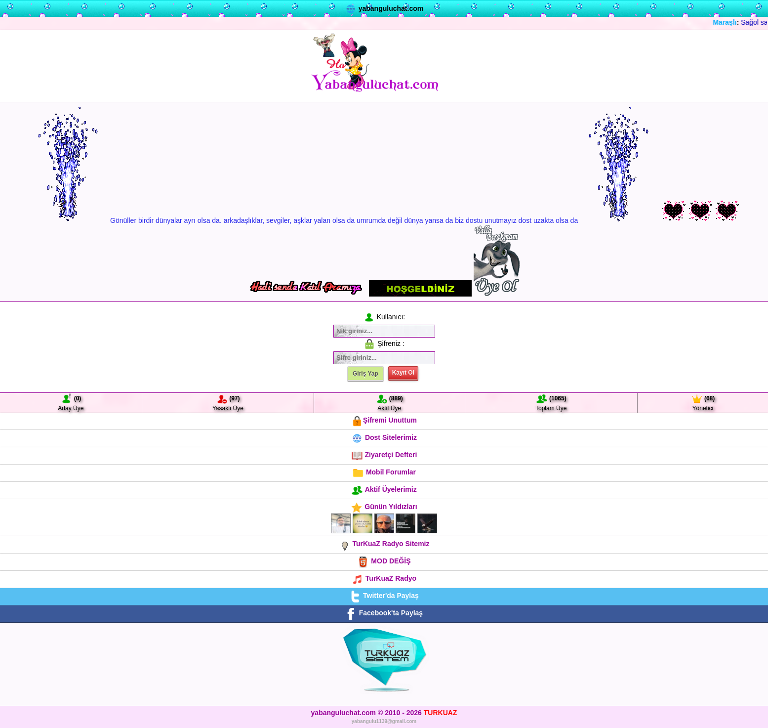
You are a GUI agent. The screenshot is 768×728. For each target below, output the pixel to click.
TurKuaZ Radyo (384, 578)
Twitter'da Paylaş (384, 596)
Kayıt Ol (403, 372)
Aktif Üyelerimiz (383, 489)
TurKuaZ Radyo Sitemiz (384, 544)
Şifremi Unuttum (384, 420)
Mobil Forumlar (384, 472)
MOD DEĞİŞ (383, 561)
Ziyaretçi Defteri (384, 455)
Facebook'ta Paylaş (384, 613)
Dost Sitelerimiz (384, 437)
